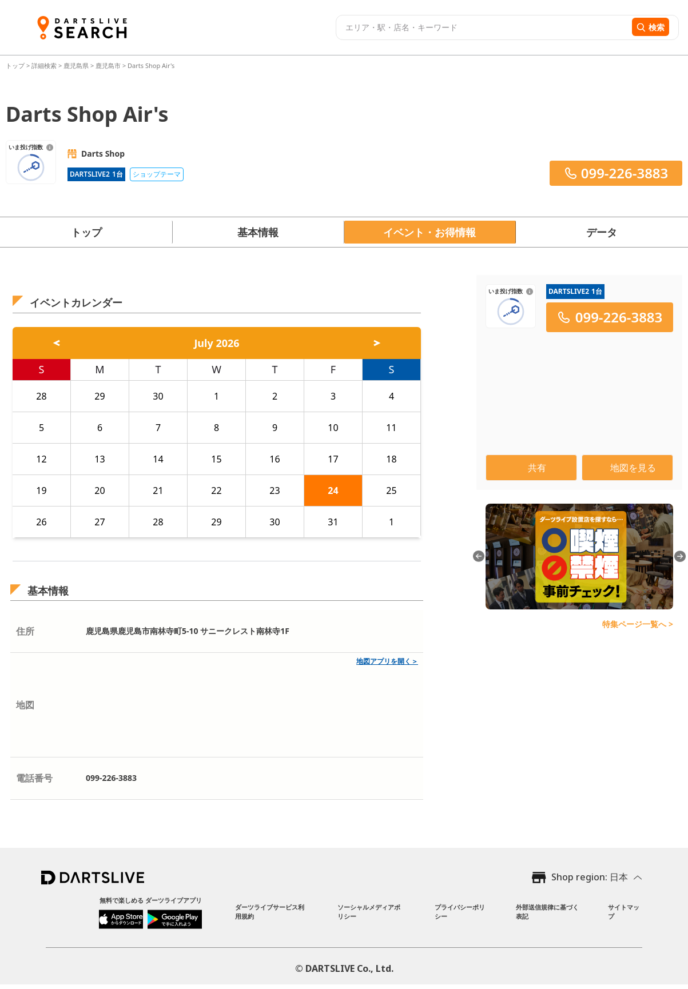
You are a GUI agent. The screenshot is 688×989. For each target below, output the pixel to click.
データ (601, 232)
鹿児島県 (76, 65)
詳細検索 (44, 65)
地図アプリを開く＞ (387, 661)
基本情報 (258, 232)
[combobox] (482, 27)
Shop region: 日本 (589, 877)
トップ (16, 65)
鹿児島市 (108, 65)
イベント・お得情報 (429, 232)
